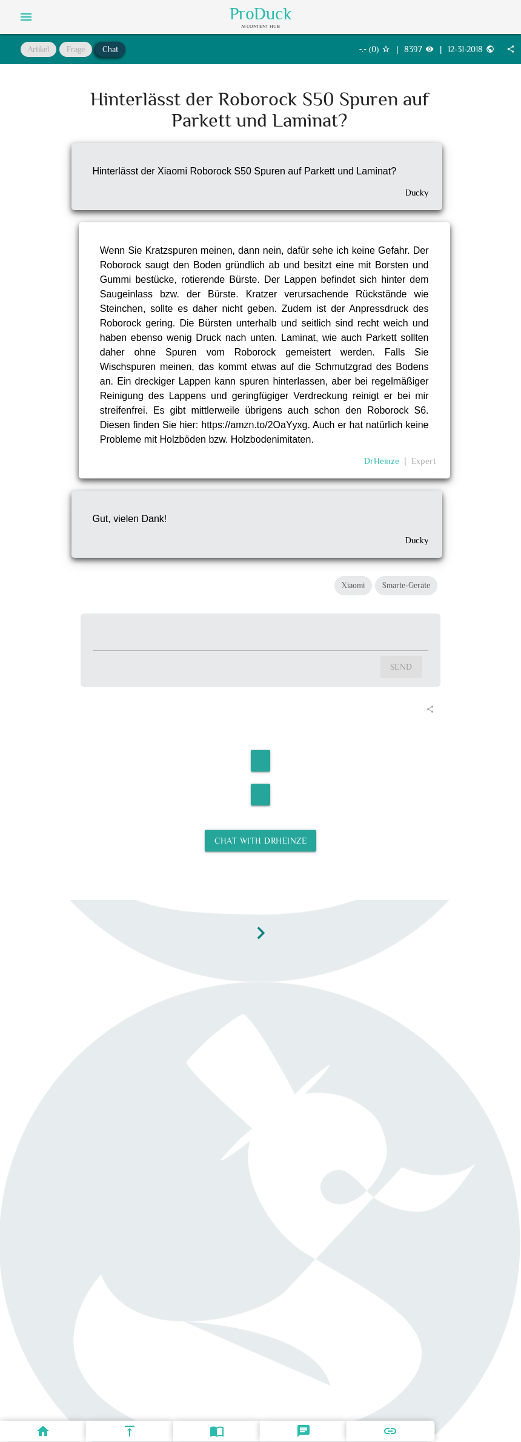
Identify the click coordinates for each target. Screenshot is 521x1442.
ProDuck (261, 14)
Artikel (38, 49)
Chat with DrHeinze (260, 840)
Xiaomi (353, 585)
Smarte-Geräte (406, 585)
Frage (76, 49)
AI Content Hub (260, 26)
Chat (110, 49)
